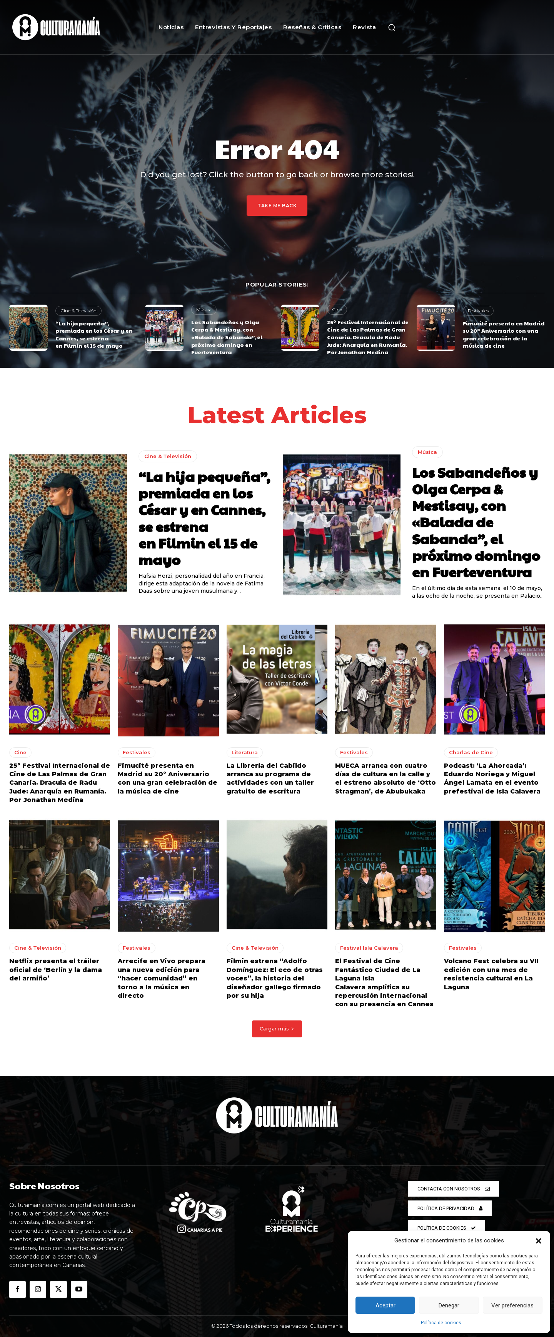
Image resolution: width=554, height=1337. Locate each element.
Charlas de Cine (471, 752)
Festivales (478, 310)
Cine (337, 309)
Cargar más (277, 1029)
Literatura (245, 752)
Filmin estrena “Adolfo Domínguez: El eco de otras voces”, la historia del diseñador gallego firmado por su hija (275, 979)
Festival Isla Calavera (369, 948)
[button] (538, 1241)
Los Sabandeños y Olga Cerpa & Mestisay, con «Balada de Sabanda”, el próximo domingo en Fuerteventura (226, 337)
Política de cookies (441, 1322)
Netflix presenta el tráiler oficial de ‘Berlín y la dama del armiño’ (55, 970)
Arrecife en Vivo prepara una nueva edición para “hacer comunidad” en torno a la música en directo (161, 979)
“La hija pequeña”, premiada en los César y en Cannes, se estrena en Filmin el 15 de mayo (94, 334)
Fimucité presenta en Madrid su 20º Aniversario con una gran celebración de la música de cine (503, 334)
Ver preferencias (512, 1305)
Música (204, 309)
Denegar (449, 1305)
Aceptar (385, 1305)
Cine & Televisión (78, 310)
